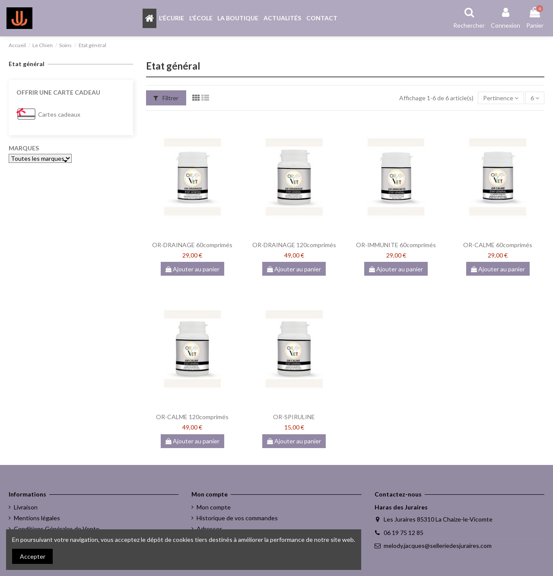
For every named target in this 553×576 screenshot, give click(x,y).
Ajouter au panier (192, 269)
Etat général (26, 63)
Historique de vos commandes (237, 518)
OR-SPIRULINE (294, 416)
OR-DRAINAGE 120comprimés (294, 244)
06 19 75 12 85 (403, 532)
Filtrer (165, 98)
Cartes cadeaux (59, 114)
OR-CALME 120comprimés (192, 416)
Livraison (26, 507)
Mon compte (214, 507)
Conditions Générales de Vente (56, 528)
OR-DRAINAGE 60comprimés (192, 244)
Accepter (32, 556)
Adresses (209, 528)
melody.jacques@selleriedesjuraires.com (438, 545)
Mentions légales (37, 518)
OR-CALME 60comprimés (497, 244)
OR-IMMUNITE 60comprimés (396, 244)
